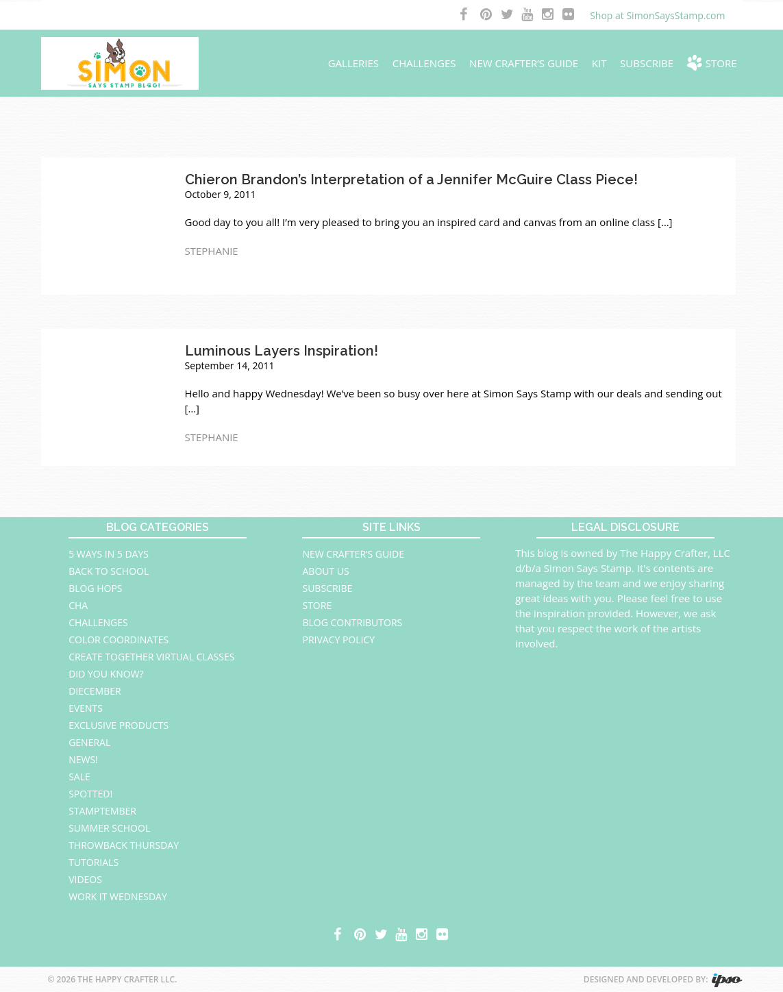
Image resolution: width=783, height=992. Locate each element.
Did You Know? (106, 673)
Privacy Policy (338, 639)
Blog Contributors (352, 622)
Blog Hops (95, 588)
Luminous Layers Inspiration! (281, 351)
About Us (325, 571)
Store (721, 63)
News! (83, 759)
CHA (78, 605)
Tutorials (94, 862)
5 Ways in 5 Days (109, 553)
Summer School (109, 827)
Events (86, 708)
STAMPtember (102, 810)
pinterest (487, 15)
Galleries (353, 63)
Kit (599, 63)
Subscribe (646, 63)
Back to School (109, 571)
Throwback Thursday (124, 845)
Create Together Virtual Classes (151, 656)
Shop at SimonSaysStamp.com (657, 15)
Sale (79, 776)
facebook (466, 15)
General (89, 742)
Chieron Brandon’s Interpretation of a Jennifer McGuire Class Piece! (411, 179)
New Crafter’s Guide (523, 63)
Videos (85, 879)
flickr (569, 15)
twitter (507, 15)
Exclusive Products (119, 725)
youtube (528, 15)
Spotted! (90, 793)
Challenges (424, 63)
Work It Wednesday (118, 896)
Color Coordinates (119, 639)
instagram (549, 15)
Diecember (95, 690)
